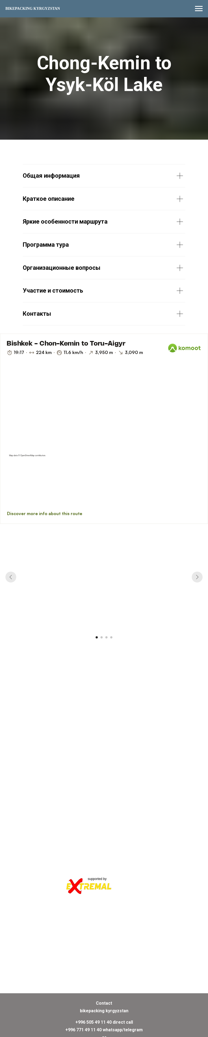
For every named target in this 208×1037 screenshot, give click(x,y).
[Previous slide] (10, 577)
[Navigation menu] (199, 8)
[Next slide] (197, 577)
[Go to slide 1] (97, 637)
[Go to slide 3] (106, 637)
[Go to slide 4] (111, 637)
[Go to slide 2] (101, 637)
